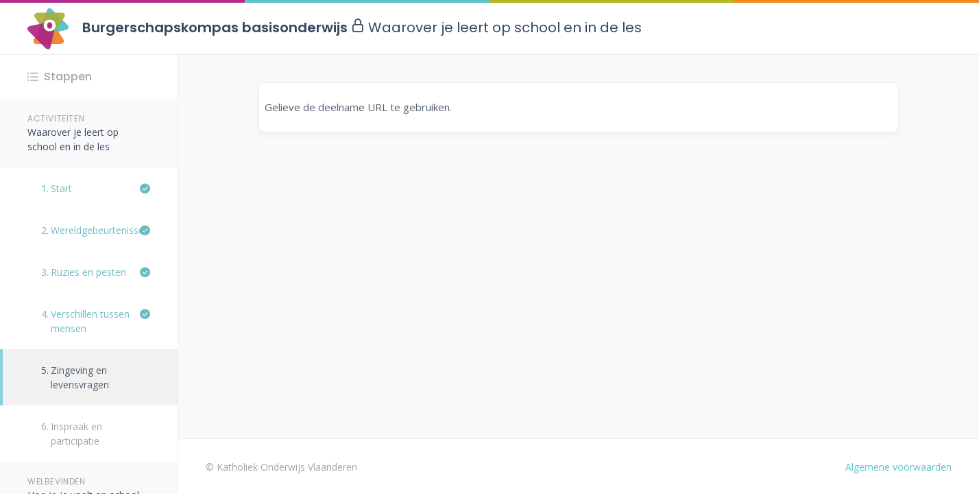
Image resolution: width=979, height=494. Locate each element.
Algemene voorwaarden (898, 466)
